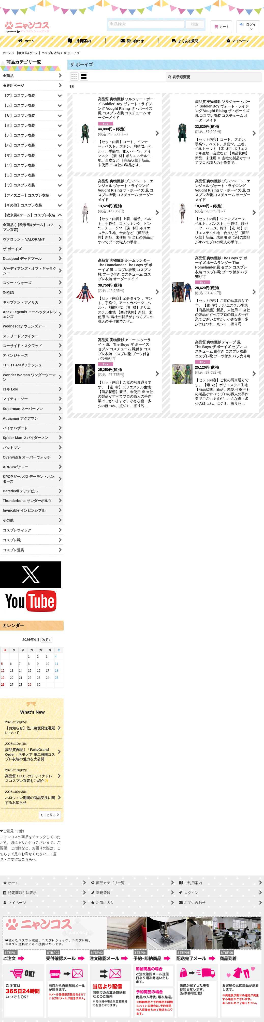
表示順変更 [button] (179, 77)
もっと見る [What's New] (49, 815)
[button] (184, 41)
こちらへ (28, 859)
